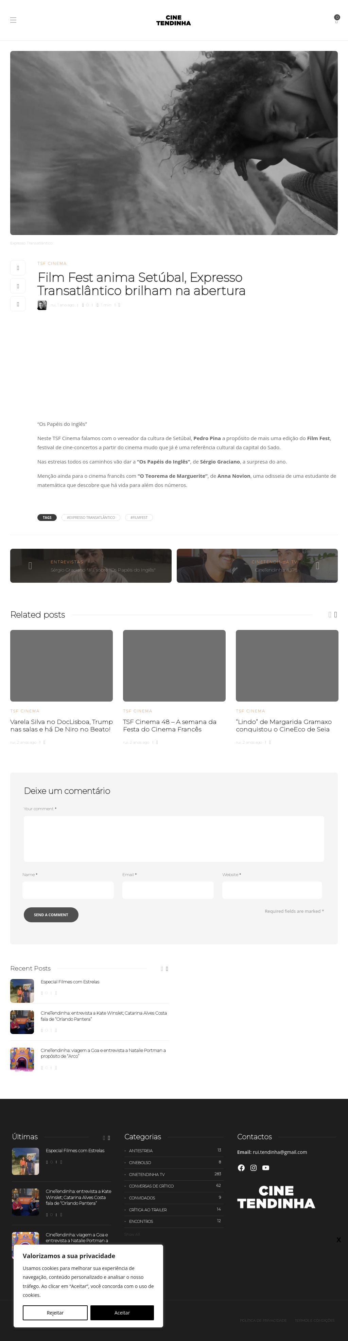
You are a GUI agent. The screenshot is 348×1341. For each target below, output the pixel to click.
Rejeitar (55, 1312)
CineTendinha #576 (276, 570)
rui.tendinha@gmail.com (280, 1152)
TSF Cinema (52, 263)
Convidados (176, 1197)
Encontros (176, 1221)
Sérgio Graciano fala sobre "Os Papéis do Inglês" (103, 570)
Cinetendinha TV (274, 562)
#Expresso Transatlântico (91, 517)
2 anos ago (26, 742)
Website (231, 874)
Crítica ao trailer (176, 1209)
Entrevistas (67, 562)
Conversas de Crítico (176, 1186)
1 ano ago (65, 305)
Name (29, 874)
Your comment (40, 808)
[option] (61, 686)
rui (53, 305)
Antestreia (176, 1150)
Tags (47, 517)
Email (129, 874)
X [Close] (338, 1239)
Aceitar (122, 1312)
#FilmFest (138, 517)
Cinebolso (176, 1162)
